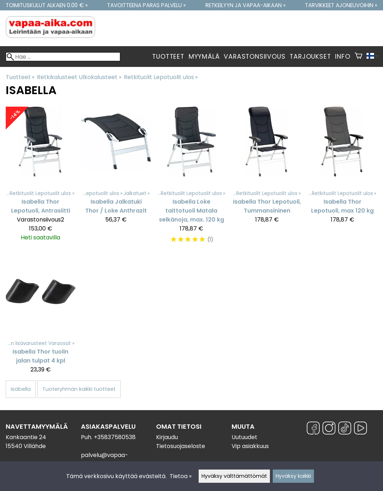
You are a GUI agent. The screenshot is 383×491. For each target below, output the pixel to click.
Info (342, 56)
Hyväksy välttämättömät (234, 476)
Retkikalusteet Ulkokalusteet (79, 77)
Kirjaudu (167, 437)
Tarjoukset (310, 56)
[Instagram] (329, 429)
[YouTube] (360, 429)
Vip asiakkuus (250, 446)
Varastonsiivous (254, 56)
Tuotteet (168, 56)
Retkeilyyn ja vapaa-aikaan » (245, 5)
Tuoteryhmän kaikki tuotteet (79, 389)
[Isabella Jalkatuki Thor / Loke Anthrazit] (116, 179)
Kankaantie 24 (26, 437)
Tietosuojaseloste (180, 446)
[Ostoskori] (358, 56)
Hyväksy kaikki (293, 476)
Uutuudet (244, 437)
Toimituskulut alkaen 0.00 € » (47, 5)
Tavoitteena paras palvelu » (146, 5)
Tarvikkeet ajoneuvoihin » (341, 5)
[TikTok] (344, 429)
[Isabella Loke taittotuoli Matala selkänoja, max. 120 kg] (192, 179)
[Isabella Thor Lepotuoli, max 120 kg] (342, 179)
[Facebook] (313, 429)
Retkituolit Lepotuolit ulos (161, 77)
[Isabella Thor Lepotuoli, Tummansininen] (267, 179)
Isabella (21, 389)
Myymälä (204, 56)
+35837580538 (115, 437)
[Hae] (63, 56)
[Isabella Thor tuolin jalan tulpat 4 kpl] (41, 318)
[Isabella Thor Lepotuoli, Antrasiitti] (41, 179)
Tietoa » (181, 476)
